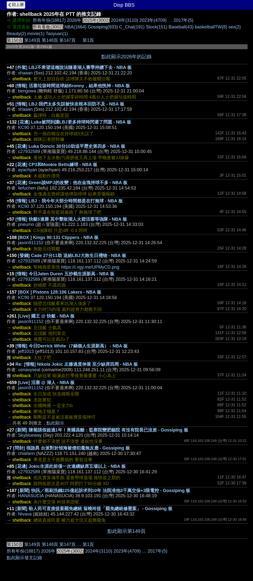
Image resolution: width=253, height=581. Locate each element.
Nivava (25, 514)
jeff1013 (26, 351)
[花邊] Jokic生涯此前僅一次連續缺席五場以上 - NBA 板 (71, 466)
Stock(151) (156, 26)
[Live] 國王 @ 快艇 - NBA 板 (46, 316)
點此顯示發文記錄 (24, 557)
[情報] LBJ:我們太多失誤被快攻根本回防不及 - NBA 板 (70, 104)
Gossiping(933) (103, 26)
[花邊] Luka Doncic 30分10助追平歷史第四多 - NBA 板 (70, 146)
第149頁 (32, 40)
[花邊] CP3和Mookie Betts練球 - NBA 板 (56, 164)
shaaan (25, 72)
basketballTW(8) (211, 26)
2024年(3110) (124, 20)
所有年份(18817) (49, 20)
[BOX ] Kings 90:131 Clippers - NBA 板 (58, 237)
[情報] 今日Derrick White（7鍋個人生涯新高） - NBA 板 (72, 346)
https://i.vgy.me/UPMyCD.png (90, 267)
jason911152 (30, 242)
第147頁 (67, 40)
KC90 (23, 127)
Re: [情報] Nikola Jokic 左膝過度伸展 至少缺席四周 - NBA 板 (77, 364)
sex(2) (234, 26)
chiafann (26, 453)
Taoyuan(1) (57, 33)
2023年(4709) (153, 20)
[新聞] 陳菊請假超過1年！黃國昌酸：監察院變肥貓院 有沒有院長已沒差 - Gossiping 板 (102, 430)
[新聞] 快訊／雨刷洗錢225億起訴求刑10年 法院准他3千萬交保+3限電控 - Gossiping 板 (104, 490)
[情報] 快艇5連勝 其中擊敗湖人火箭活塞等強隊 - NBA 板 (71, 219)
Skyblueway (30, 435)
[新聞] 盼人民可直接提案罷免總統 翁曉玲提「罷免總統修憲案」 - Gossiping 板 (94, 508)
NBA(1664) (75, 26)
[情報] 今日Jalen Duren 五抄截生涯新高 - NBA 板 (65, 273)
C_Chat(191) (132, 26)
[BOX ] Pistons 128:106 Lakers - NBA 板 (59, 292)
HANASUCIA (31, 495)
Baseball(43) (181, 26)
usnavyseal (29, 369)
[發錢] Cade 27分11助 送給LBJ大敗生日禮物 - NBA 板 (72, 255)
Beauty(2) (16, 33)
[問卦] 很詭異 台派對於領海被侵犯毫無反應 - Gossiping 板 (71, 448)
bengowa (27, 90)
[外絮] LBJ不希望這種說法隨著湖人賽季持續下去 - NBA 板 (74, 67)
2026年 (74, 20)
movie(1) (35, 33)
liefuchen (27, 188)
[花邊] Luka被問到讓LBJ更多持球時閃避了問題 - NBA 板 (74, 122)
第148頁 (50, 40)
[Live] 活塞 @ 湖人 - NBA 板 (46, 382)
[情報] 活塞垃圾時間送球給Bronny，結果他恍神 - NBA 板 (73, 85)
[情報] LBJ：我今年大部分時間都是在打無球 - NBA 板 (69, 200)
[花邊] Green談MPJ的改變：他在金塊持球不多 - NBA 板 (71, 182)
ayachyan (27, 169)
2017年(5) (183, 20)
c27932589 (29, 151)
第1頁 (88, 40)
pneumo (26, 224)
